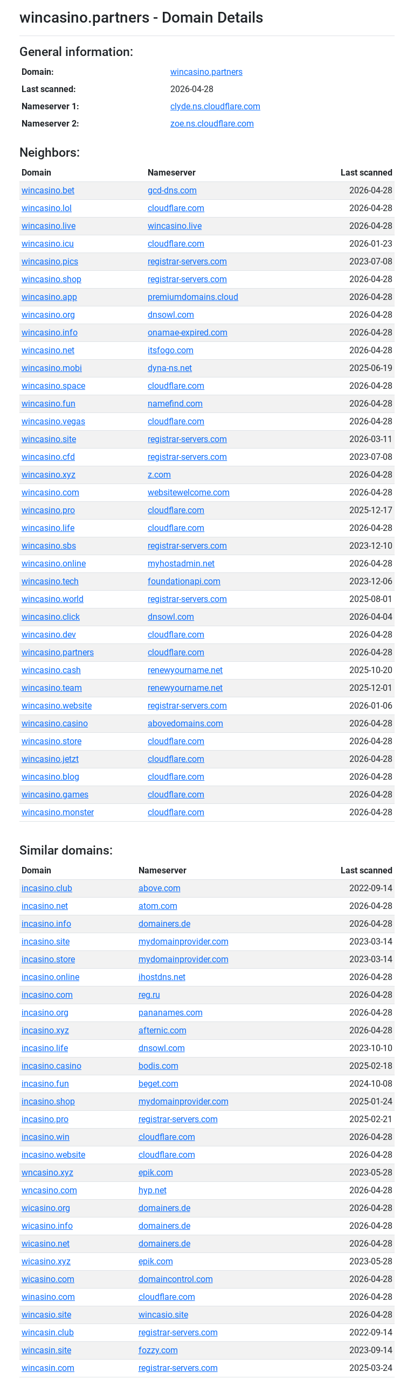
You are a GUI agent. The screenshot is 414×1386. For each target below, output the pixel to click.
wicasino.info (47, 1226)
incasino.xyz (45, 1030)
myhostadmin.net (181, 563)
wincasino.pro (48, 510)
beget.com (158, 1084)
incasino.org (45, 1012)
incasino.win (46, 1137)
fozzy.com (158, 1350)
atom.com (158, 906)
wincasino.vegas (53, 421)
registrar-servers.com (187, 261)
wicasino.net (46, 1243)
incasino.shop (48, 1101)
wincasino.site (49, 439)
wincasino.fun (48, 403)
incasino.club (47, 888)
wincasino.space (53, 386)
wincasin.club (48, 1332)
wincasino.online (54, 563)
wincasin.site (46, 1350)
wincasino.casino (55, 723)
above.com (160, 888)
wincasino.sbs (49, 546)
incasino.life (45, 1048)
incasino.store (48, 959)
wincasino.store (51, 741)
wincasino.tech (50, 581)
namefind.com (175, 403)
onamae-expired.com (187, 332)
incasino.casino (51, 1066)
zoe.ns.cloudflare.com (212, 123)
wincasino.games (55, 794)
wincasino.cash (51, 670)
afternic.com (163, 1030)
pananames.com (171, 1012)
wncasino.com (49, 1190)
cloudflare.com (176, 208)
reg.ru (149, 995)
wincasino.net (48, 350)
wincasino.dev (49, 634)
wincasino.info (50, 332)
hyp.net (153, 1190)
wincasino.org (48, 315)
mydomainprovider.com (184, 941)
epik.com (156, 1172)
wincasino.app (49, 297)
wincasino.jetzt (50, 759)
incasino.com (47, 995)
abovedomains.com (185, 723)
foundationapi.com (184, 581)
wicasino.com (48, 1279)
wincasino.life (48, 528)
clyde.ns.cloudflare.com (215, 106)
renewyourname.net (185, 670)
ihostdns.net (162, 977)
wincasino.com (50, 492)
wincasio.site (46, 1315)
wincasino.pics (50, 261)
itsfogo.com (171, 350)
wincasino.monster (58, 812)
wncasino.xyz (47, 1172)
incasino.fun (45, 1084)
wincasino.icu (48, 244)
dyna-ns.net (170, 368)
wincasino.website (57, 706)
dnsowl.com (171, 315)
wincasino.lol (47, 208)
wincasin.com (48, 1368)
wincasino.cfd (48, 457)
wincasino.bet (48, 190)
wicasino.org (46, 1208)
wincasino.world (53, 599)
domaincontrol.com (176, 1279)
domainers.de (164, 924)
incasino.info (46, 924)
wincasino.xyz (48, 475)
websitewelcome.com (189, 492)
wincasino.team (52, 688)
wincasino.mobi (52, 368)
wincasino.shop (51, 279)
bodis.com (158, 1066)
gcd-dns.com (172, 190)
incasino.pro (45, 1119)
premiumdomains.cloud (193, 297)
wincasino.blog (50, 777)
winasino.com (48, 1297)
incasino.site (46, 941)
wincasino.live (48, 226)
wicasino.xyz (46, 1261)
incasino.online (50, 977)
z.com (159, 475)
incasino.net (45, 906)
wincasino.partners (206, 72)
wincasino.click (51, 617)
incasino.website (53, 1155)
